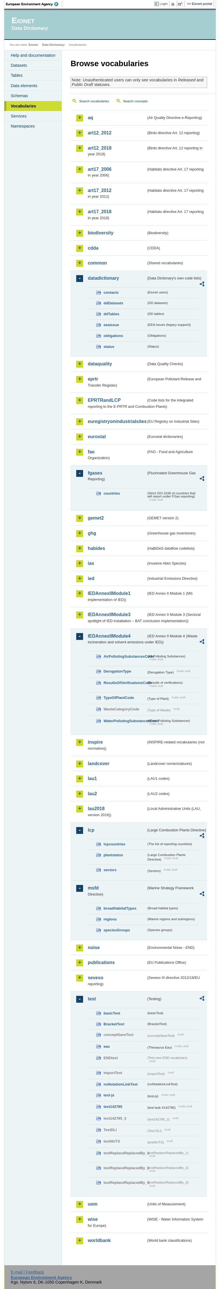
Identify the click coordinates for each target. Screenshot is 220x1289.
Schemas (19, 95)
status (108, 346)
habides (96, 548)
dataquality (100, 363)
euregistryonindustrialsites (117, 421)
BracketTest (113, 1024)
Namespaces (23, 126)
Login (164, 3)
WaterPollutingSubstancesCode (124, 721)
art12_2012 (99, 132)
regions (110, 919)
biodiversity (100, 232)
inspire (95, 742)
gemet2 (96, 518)
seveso (95, 977)
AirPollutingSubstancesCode (124, 656)
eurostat (97, 436)
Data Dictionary (53, 44)
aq (90, 117)
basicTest (111, 1013)
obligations (113, 336)
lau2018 (96, 808)
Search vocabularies (94, 101)
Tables (17, 75)
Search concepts (135, 101)
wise (93, 1219)
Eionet (33, 44)
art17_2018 (99, 211)
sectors (110, 870)
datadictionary (103, 278)
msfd (93, 888)
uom (92, 1204)
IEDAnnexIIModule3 (109, 614)
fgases (95, 473)
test (92, 998)
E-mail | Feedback (27, 1272)
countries (111, 493)
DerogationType (117, 671)
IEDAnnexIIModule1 (109, 593)
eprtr (93, 379)
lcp (91, 830)
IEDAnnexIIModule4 (109, 636)
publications (101, 962)
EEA (34, 4)
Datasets (19, 65)
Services (18, 116)
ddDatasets (113, 303)
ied (91, 578)
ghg (92, 533)
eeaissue (111, 325)
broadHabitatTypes (119, 908)
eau (106, 1046)
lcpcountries (114, 844)
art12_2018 (99, 148)
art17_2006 (99, 169)
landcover (98, 763)
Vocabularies (23, 106)
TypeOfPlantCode (118, 698)
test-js (108, 1095)
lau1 (92, 778)
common (97, 262)
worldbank (99, 1240)
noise (94, 947)
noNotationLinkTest (120, 1084)
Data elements (24, 85)
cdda (93, 248)
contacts (111, 292)
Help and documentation (33, 55)
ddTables (111, 314)
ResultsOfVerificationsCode (124, 683)
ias (91, 563)
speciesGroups (116, 930)
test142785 (112, 1106)
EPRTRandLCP (104, 400)
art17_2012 (99, 190)
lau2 (92, 793)
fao (91, 451)
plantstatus (113, 855)
